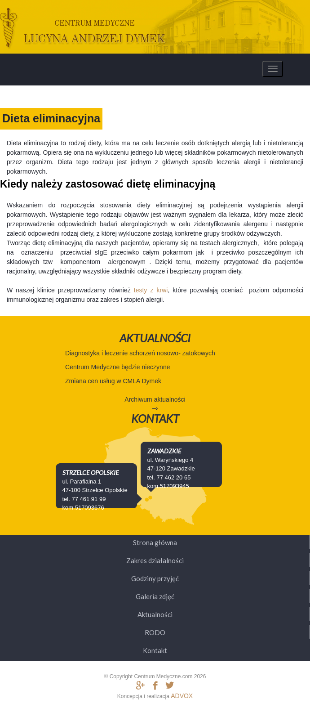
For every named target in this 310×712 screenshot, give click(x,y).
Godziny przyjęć (155, 578)
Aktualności (155, 614)
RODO (155, 632)
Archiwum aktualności (154, 399)
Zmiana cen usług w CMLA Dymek (113, 381)
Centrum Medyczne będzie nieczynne (117, 367)
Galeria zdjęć (155, 596)
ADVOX (182, 695)
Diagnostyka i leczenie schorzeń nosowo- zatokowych (140, 353)
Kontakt (155, 650)
